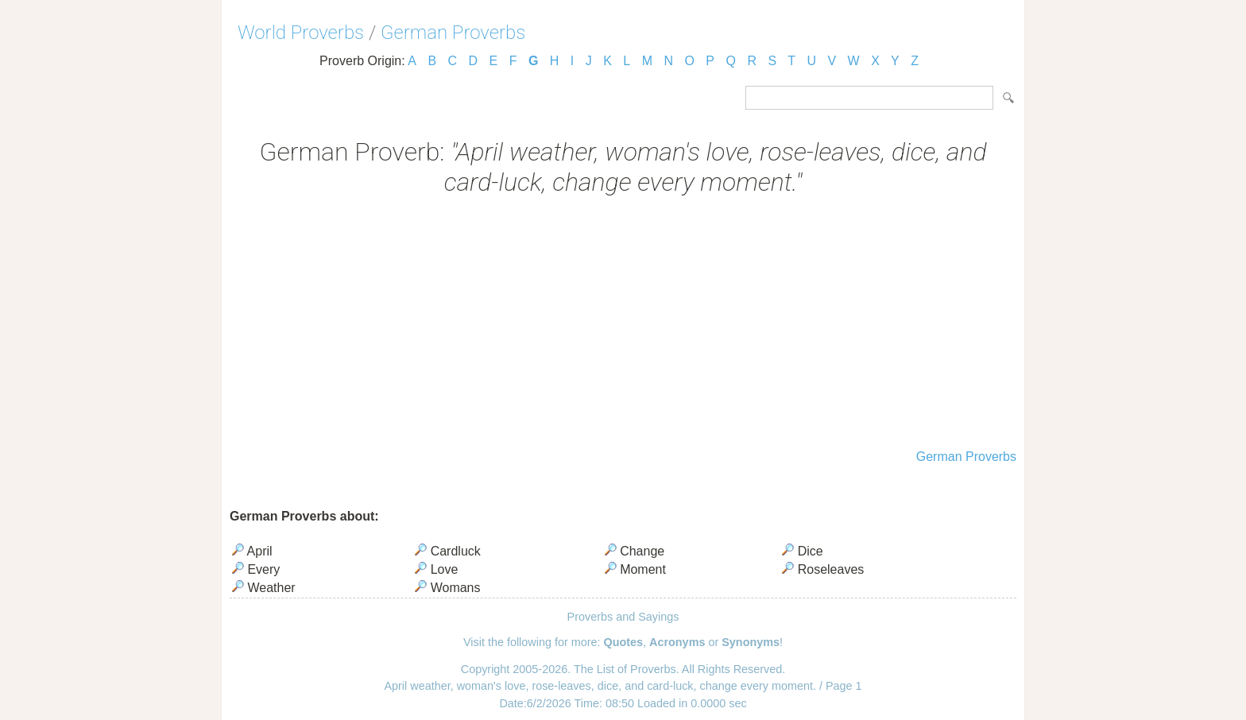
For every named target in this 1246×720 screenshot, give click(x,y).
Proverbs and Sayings (623, 616)
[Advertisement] (623, 324)
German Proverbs (453, 32)
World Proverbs (301, 32)
